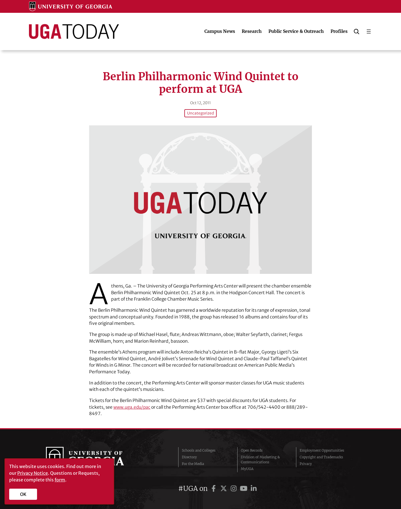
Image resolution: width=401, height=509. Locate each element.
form (60, 480)
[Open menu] (368, 31)
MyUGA (247, 468)
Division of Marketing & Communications (260, 459)
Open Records (252, 450)
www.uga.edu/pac (132, 406)
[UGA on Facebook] (214, 488)
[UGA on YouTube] (244, 488)
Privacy (306, 463)
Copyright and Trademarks (321, 456)
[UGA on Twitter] (224, 488)
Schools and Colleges (199, 450)
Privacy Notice (32, 473)
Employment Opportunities (322, 450)
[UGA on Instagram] (234, 488)
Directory (189, 456)
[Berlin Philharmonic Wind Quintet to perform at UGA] (200, 199)
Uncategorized (200, 113)
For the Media (193, 463)
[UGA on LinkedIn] (254, 488)
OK (23, 494)
